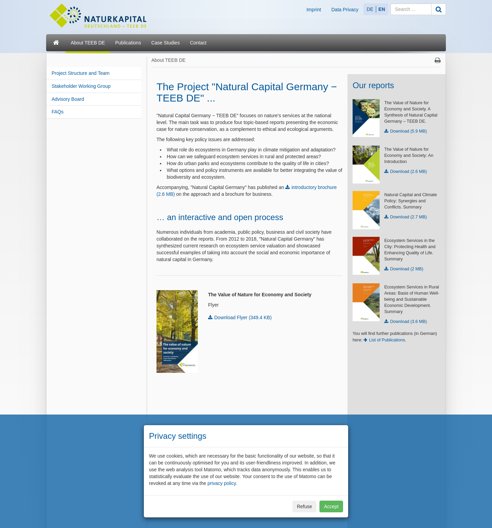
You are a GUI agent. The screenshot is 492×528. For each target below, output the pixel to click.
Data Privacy (344, 9)
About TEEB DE (88, 42)
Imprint (313, 9)
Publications (128, 42)
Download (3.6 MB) (408, 321)
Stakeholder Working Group (81, 86)
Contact (198, 42)
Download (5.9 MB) (408, 131)
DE (370, 9)
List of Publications (387, 340)
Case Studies (165, 42)
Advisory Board (68, 99)
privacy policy (221, 483)
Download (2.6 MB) (408, 171)
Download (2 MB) (406, 269)
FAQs (58, 111)
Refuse (304, 506)
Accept (331, 506)
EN (382, 9)
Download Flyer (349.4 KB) (243, 317)
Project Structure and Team (80, 73)
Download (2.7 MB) (408, 217)
